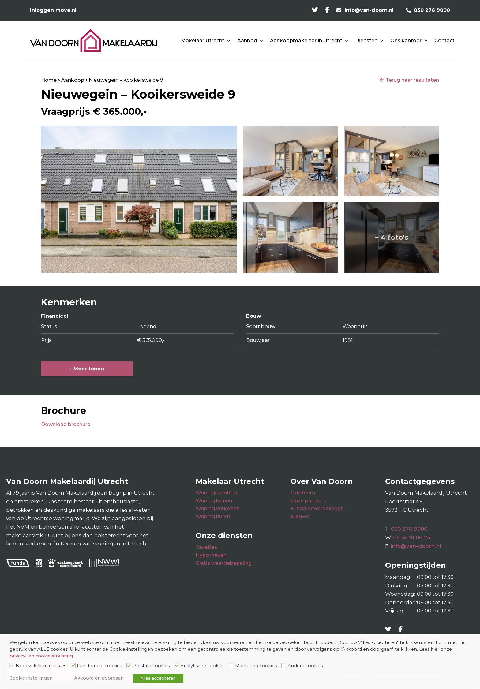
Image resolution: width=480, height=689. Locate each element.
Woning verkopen (218, 508)
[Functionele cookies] (73, 665)
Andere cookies (305, 665)
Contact (444, 40)
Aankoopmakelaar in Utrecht (309, 41)
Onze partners (308, 501)
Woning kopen (214, 501)
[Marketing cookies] (231, 665)
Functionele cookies (99, 665)
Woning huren (213, 516)
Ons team (303, 493)
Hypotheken (211, 555)
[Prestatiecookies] (128, 665)
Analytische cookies (202, 665)
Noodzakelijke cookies (41, 665)
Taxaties (206, 547)
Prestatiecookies (151, 665)
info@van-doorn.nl (416, 546)
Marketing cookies (256, 665)
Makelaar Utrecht (206, 41)
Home (49, 80)
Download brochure (65, 424)
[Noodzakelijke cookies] (11, 665)
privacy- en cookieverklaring (41, 656)
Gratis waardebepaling (224, 563)
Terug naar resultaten (412, 80)
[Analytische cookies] (176, 665)
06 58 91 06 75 (411, 537)
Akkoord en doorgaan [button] (99, 678)
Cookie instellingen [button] (31, 678)
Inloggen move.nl (53, 10)
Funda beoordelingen (317, 508)
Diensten (369, 41)
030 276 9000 (409, 529)
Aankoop (72, 80)
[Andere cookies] (283, 665)
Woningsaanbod (216, 493)
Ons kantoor (409, 41)
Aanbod (250, 41)
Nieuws (300, 516)
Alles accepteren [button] (158, 678)
